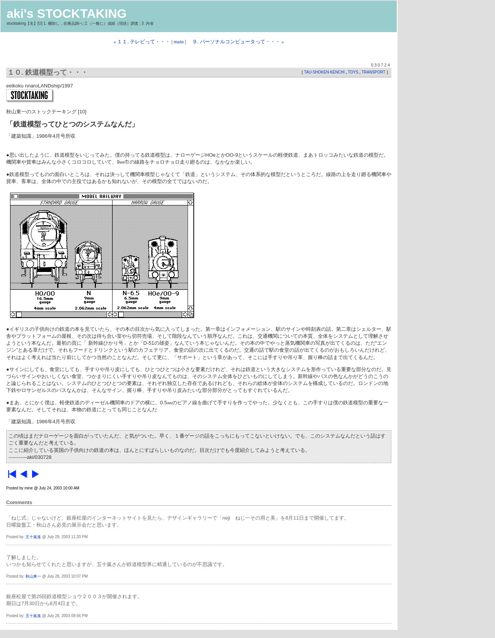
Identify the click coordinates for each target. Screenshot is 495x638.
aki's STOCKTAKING (66, 14)
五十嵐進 (33, 537)
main (179, 41)
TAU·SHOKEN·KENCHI (325, 72)
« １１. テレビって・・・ (142, 41)
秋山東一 (33, 576)
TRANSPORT (374, 72)
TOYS (354, 72)
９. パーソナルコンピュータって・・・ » (235, 41)
